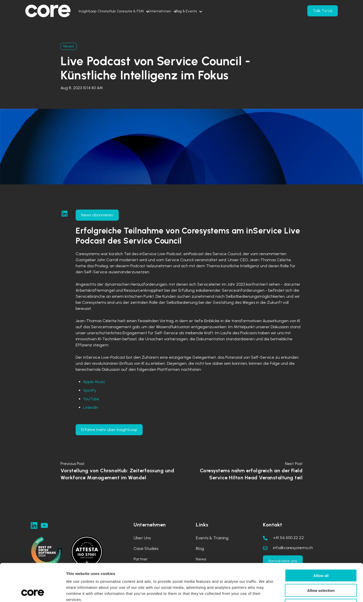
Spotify (89, 390)
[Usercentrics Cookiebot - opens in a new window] (33, 592)
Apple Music (94, 381)
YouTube (91, 398)
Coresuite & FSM (155, 11)
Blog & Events (230, 11)
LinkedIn (90, 407)
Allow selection (321, 555)
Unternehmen (194, 11)
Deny (321, 570)
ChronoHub (121, 11)
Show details (266, 592)
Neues (68, 46)
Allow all (321, 540)
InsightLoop (92, 11)
